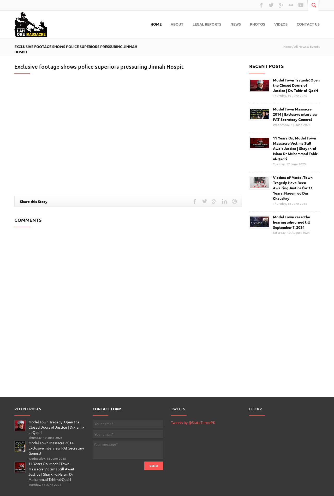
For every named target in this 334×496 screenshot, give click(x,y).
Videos (281, 24)
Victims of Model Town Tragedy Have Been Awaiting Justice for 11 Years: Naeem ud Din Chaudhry (293, 188)
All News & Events (307, 46)
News (235, 24)
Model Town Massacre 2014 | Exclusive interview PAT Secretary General (295, 114)
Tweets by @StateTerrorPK (193, 422)
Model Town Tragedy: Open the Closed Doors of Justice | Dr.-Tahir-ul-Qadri (296, 85)
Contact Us (308, 24)
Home (156, 24)
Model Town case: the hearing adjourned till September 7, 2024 (291, 222)
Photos (257, 24)
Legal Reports (207, 24)
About (177, 24)
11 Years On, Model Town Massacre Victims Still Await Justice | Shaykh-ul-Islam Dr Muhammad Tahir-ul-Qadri (296, 148)
